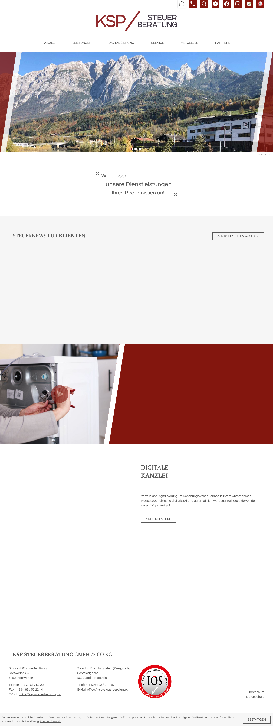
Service (157, 42)
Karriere (222, 42)
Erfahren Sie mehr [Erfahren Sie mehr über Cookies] (50, 721)
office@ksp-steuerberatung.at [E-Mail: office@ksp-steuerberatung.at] (40, 694)
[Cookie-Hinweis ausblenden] (257, 720)
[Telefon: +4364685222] (32, 684)
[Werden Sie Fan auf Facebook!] (227, 4)
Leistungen (81, 42)
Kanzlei (49, 42)
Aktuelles (189, 42)
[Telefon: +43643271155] (101, 684)
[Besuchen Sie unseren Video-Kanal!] (215, 4)
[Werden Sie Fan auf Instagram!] (238, 4)
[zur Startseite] (136, 21)
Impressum (256, 692)
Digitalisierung (121, 42)
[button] (182, 4)
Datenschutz (255, 696)
